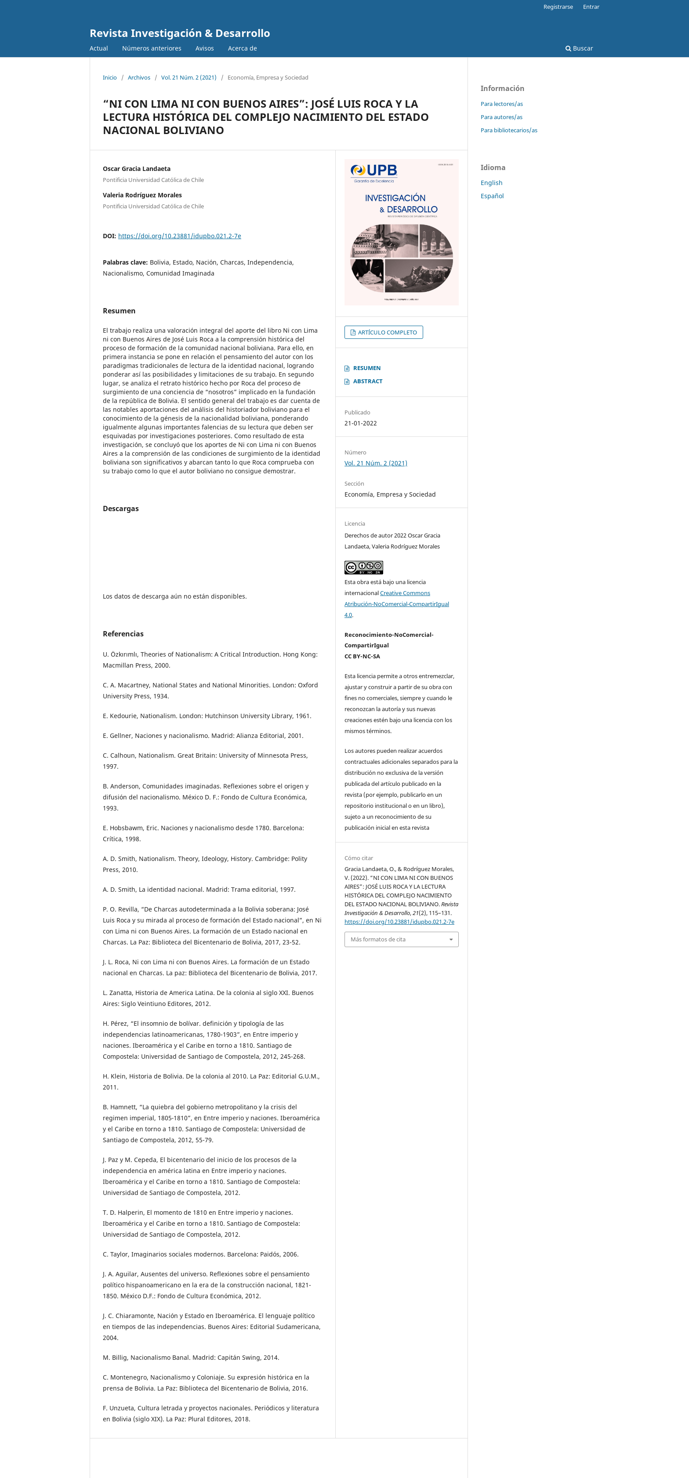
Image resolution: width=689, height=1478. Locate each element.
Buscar (579, 48)
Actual (99, 48)
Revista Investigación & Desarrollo (180, 32)
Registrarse (558, 7)
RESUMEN (367, 368)
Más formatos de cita (378, 939)
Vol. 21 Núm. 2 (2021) (189, 77)
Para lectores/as (502, 104)
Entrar (591, 7)
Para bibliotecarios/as (509, 130)
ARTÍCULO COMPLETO (387, 332)
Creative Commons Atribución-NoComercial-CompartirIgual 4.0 (396, 604)
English (492, 182)
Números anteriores (151, 48)
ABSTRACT (368, 381)
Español (492, 196)
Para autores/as (501, 117)
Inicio (110, 77)
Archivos (139, 77)
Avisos (205, 48)
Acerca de (242, 48)
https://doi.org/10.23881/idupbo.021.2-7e (179, 236)
